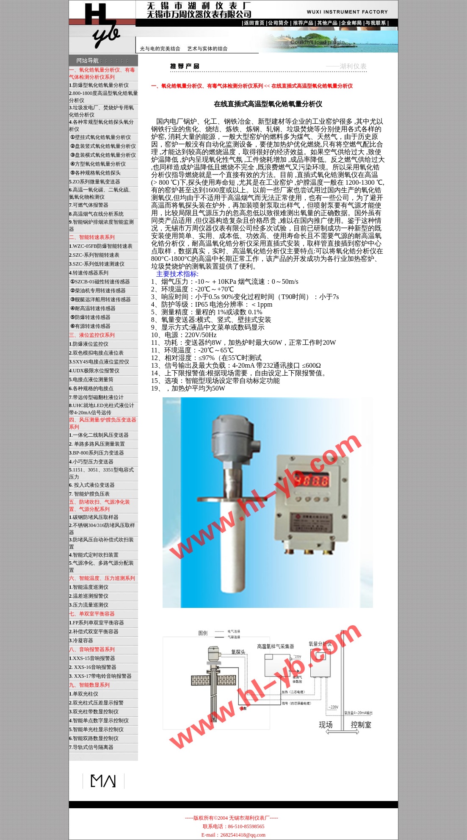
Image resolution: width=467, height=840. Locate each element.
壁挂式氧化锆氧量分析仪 (100, 137)
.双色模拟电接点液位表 (96, 353)
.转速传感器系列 (88, 273)
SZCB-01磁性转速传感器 (99, 282)
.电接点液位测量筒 (91, 380)
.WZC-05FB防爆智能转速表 (101, 246)
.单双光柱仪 (83, 694)
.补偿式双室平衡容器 (94, 632)
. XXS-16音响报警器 (92, 667)
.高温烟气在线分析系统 (96, 214)
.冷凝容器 (81, 640)
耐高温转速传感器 (92, 308)
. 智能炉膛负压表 (89, 494)
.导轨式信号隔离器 (91, 747)
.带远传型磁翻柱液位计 (96, 397)
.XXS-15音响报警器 (92, 658)
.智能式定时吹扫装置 (94, 555)
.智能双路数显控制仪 (94, 738)
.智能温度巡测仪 (88, 587)
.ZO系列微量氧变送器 (94, 182)
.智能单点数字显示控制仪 (99, 721)
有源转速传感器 (90, 326)
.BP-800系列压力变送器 (96, 453)
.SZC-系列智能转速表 (94, 255)
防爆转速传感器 (90, 317)
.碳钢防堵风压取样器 (94, 517)
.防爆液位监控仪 (88, 344)
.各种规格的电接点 (91, 388)
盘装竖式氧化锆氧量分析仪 (102, 146)
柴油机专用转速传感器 (97, 291)
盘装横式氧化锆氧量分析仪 (102, 155)
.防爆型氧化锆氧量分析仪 (99, 85)
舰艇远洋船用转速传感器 (100, 299)
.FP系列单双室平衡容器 (96, 623)
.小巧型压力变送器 (91, 462)
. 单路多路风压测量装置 (97, 444)
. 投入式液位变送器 (92, 485)
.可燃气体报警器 (88, 205)
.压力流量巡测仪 (88, 605)
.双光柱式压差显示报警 (96, 703)
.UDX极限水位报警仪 (94, 371)
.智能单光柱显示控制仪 (96, 729)
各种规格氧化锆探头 (95, 173)
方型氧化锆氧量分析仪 (97, 164)
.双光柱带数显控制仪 (94, 712)
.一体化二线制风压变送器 (99, 435)
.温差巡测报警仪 (88, 596)
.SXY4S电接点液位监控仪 (99, 362)
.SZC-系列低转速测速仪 (96, 264)
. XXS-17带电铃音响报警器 (100, 676)
